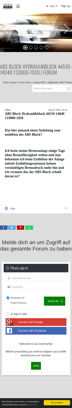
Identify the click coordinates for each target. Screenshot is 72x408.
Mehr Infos (32, 405)
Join (36, 365)
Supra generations (39, 32)
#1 (66, 208)
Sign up (65, 6)
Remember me (18, 298)
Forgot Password (18, 303)
